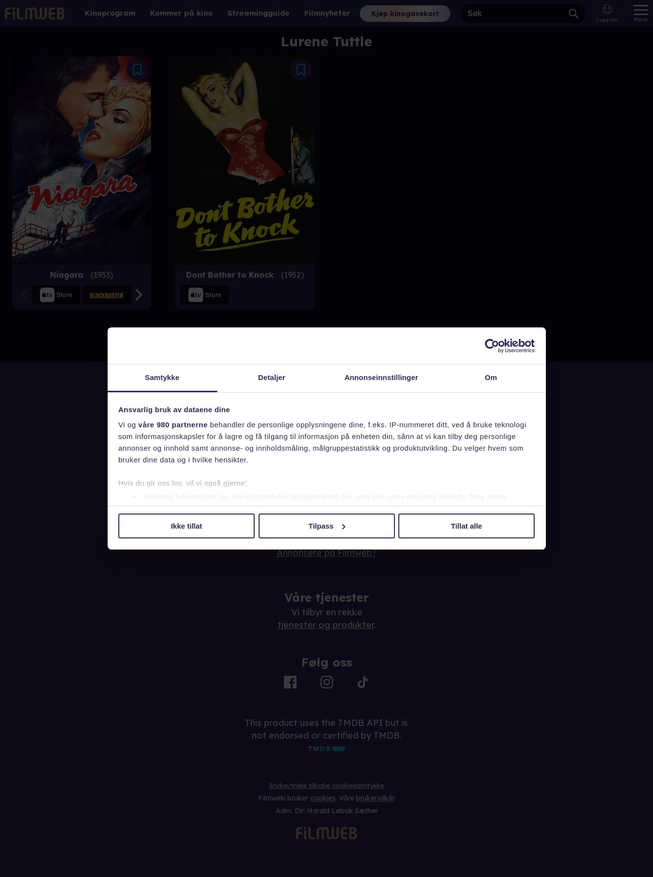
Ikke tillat (186, 526)
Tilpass (327, 526)
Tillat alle (466, 526)
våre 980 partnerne (172, 424)
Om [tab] (491, 377)
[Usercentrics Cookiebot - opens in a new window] (492, 346)
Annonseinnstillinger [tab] (381, 377)
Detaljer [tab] (271, 377)
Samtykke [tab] (162, 377)
